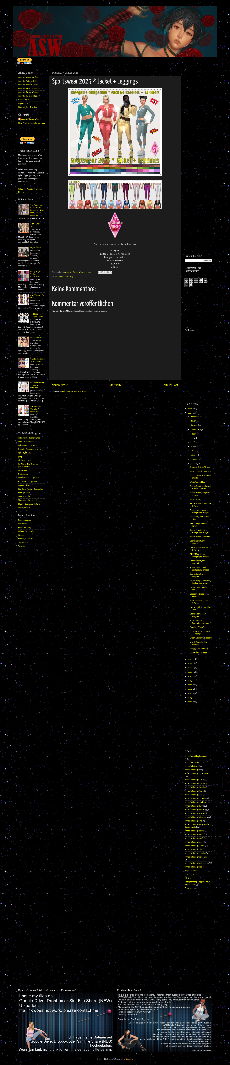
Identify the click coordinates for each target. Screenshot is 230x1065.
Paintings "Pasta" (197, 627)
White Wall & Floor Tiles (200, 482)
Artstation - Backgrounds (29, 438)
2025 (190, 413)
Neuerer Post (60, 385)
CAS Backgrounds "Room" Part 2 (37, 360)
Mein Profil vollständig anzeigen (31, 123)
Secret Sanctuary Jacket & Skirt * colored (200, 487)
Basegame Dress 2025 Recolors (199, 595)
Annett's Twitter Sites (27, 96)
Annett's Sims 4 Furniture (195, 802)
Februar (194, 459)
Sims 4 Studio (24, 496)
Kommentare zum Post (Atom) (75, 391)
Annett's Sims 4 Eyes (193, 795)
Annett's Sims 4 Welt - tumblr (30, 88)
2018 (190, 685)
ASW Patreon (23, 99)
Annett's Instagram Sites (28, 77)
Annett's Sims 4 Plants (194, 834)
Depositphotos (24, 520)
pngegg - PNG (23, 485)
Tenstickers (23, 542)
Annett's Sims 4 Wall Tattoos (197, 857)
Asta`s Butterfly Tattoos (200, 471)
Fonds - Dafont (24, 527)
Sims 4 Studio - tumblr (27, 500)
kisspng (21, 535)
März (193, 455)
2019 (190, 680)
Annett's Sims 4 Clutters (195, 783)
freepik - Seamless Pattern (29, 449)
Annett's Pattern (191, 766)
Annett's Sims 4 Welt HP (28, 92)
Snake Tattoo (36, 338)
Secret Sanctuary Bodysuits (197, 562)
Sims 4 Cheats (24, 493)
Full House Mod (24, 453)
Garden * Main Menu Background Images (199, 531)
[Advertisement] (198, 114)
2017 (190, 689)
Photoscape (23, 474)
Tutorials (188, 888)
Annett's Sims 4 (191, 770)
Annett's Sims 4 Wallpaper (196, 863)
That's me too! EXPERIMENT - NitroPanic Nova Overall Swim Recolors (37, 210)
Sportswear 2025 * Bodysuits (198, 615)
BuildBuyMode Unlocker (28, 445)
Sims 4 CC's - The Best (27, 107)
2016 (190, 693)
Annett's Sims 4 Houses (195, 809)
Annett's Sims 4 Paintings (195, 817)
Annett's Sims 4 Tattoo (194, 846)
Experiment (23, 103)
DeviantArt (22, 524)
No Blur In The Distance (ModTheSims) (28, 465)
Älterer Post (171, 385)
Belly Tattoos (195, 499)
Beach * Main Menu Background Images (199, 511)
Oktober (194, 425)
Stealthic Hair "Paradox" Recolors (36, 409)
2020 (190, 676)
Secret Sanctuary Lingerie (197, 542)
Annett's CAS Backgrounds (196, 756)
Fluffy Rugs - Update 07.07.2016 (35, 274)
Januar (193, 463)
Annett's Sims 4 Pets (193, 821)
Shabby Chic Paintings (199, 649)
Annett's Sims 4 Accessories (197, 773)
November (195, 421)
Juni (192, 442)
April (193, 451)
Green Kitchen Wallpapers (201, 638)
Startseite (116, 385)
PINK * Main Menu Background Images (199, 555)
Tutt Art (21, 546)
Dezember (195, 417)
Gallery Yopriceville (26, 531)
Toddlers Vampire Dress (36, 315)
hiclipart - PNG (24, 460)
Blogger (129, 1059)
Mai (192, 446)
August (194, 434)
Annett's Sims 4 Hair (193, 806)
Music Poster (35, 248)
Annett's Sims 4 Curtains (195, 787)
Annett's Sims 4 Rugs (193, 842)
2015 (190, 697)
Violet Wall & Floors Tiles (200, 653)
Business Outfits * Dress (200, 467)
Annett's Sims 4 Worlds (194, 867)
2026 (190, 409)
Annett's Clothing (66, 276)
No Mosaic (22, 470)
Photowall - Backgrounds (28, 478)
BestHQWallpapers (26, 442)
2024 (190, 659)
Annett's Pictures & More (28, 81)
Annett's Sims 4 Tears (194, 849)
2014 (190, 702)
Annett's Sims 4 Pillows (194, 831)
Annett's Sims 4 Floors (194, 798)
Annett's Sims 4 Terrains (195, 853)
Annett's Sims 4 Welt (30, 119)
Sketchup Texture (25, 539)
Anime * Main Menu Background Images (199, 568)
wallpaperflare (24, 507)
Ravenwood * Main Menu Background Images (200, 582)
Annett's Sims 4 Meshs (194, 813)
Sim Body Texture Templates (30, 489)
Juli (192, 438)
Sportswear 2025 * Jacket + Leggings (201, 632)
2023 (190, 663)
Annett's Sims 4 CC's (193, 780)
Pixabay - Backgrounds (28, 481)
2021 (190, 672)
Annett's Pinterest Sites (28, 85)
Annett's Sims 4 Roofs (194, 838)
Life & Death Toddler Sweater (199, 643)
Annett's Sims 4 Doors (194, 791)
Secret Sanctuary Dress (200, 537)
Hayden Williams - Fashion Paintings (37, 385)
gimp (20, 457)
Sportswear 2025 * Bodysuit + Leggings (199, 621)
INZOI (187, 878)
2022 (190, 667)
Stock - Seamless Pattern (29, 504)
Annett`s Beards (191, 871)
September (195, 429)
